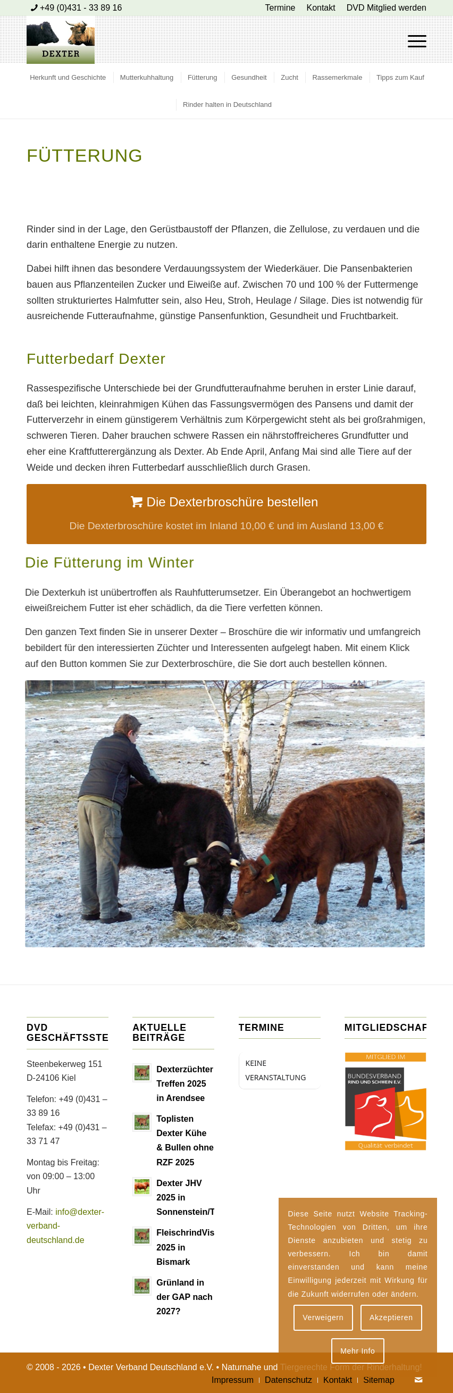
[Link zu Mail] (418, 1380)
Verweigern (323, 1317)
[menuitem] (280, 8)
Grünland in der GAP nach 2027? (184, 1297)
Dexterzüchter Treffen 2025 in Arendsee (184, 1084)
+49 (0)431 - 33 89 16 (81, 7)
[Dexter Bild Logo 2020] (61, 40)
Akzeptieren (391, 1317)
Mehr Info (357, 1351)
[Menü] (411, 40)
